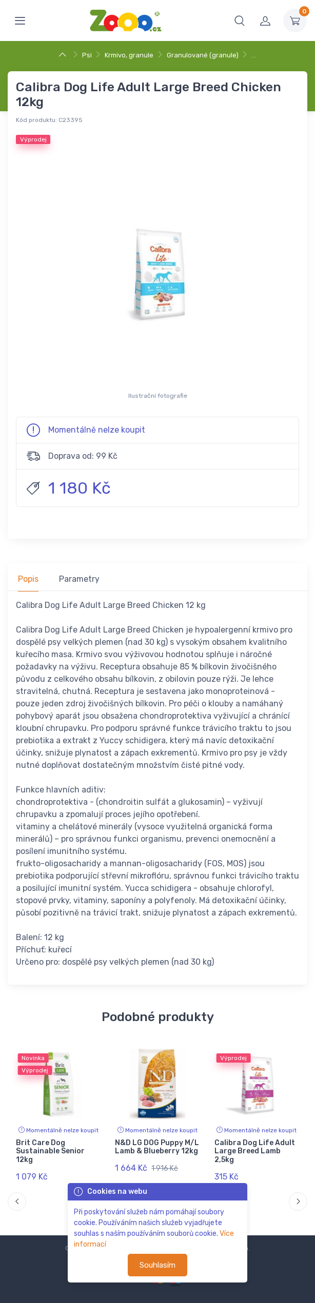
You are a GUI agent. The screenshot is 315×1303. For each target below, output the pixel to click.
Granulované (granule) (203, 55)
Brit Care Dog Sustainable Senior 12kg (50, 1151)
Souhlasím (157, 1265)
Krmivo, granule (129, 55)
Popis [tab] (28, 579)
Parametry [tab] (79, 579)
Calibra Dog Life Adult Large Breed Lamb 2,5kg (254, 1151)
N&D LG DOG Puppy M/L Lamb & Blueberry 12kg (157, 1147)
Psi (87, 55)
